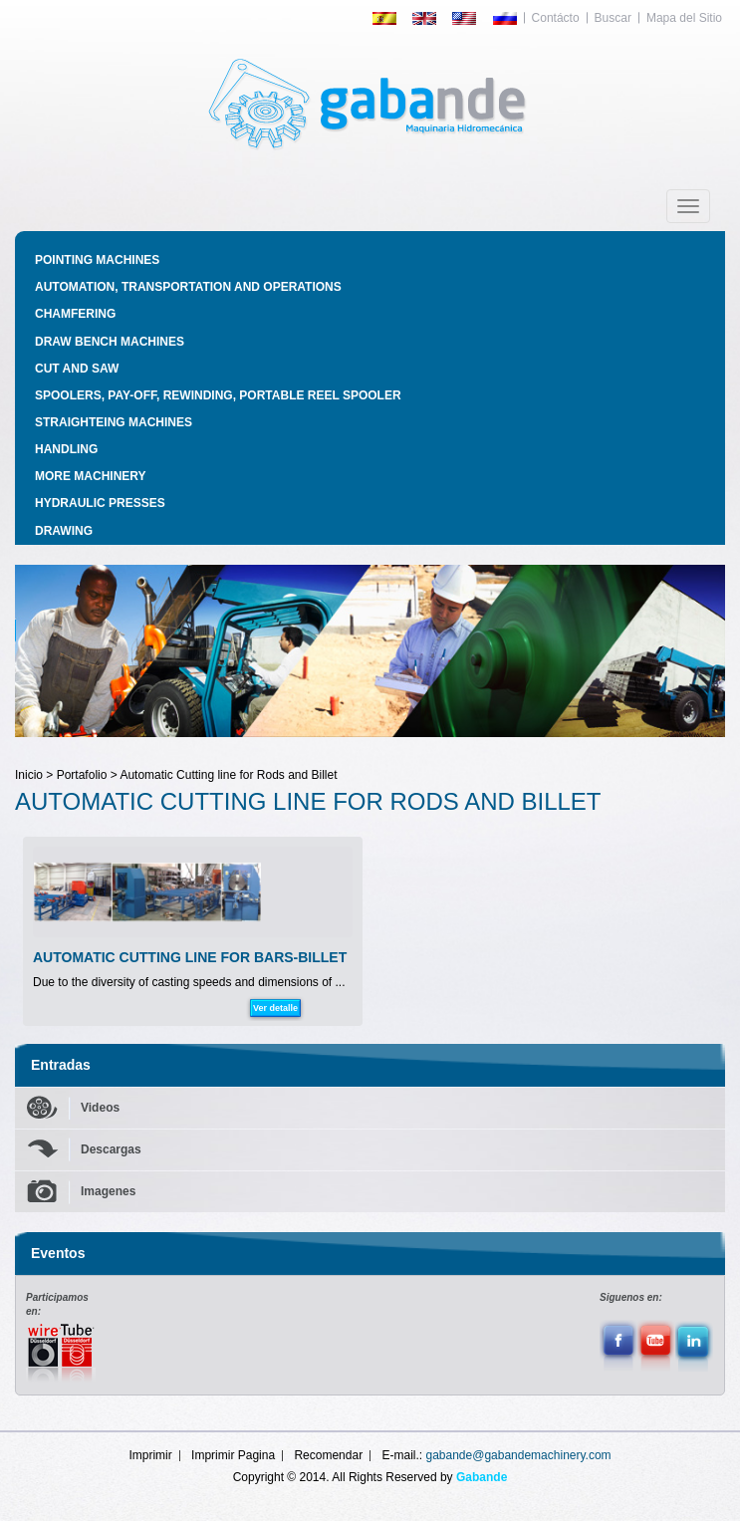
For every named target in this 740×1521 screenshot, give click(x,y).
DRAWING (64, 531)
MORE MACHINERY (90, 476)
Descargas (111, 1149)
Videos (100, 1108)
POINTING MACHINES (97, 260)
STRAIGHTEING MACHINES (113, 422)
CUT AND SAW (77, 369)
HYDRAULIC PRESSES (100, 503)
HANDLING (66, 449)
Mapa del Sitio (684, 18)
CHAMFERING (75, 314)
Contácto (556, 18)
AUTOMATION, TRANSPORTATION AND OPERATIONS (188, 287)
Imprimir (149, 1455)
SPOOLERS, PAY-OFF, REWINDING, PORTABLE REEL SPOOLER (218, 395)
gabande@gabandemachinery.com (519, 1455)
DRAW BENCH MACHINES (109, 342)
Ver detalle (275, 1008)
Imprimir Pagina (233, 1455)
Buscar (613, 18)
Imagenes (108, 1191)
